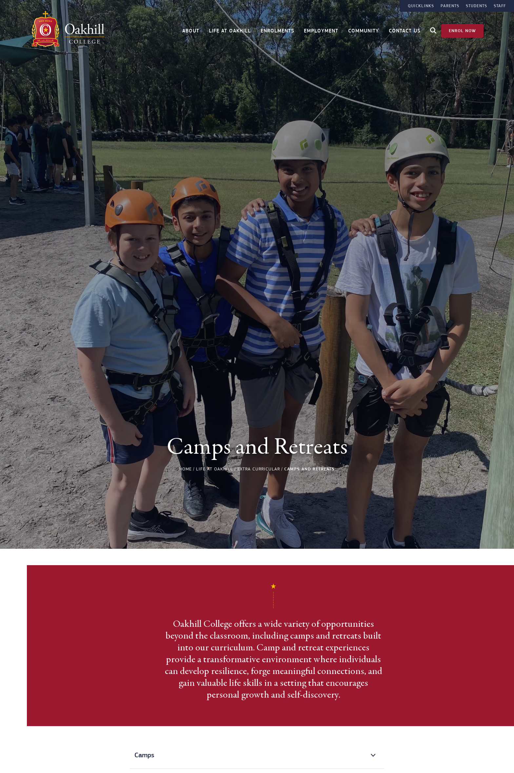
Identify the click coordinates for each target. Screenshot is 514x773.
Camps (144, 755)
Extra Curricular (258, 469)
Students (476, 6)
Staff (500, 6)
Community (363, 30)
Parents (450, 6)
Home (185, 469)
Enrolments (277, 30)
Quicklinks (421, 6)
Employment (321, 30)
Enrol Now (462, 30)
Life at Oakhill (230, 30)
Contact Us (405, 30)
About (190, 30)
